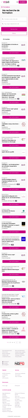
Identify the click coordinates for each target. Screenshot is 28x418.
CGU (3, 352)
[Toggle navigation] (1, 2)
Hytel (3, 376)
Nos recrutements (19, 350)
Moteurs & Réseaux (20, 393)
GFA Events (5, 378)
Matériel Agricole (6, 410)
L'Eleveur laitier (6, 404)
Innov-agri (4, 385)
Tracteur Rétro (18, 400)
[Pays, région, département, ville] (15, 24)
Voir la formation (14, 52)
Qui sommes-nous (7, 350)
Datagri (4, 394)
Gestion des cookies (20, 352)
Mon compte (18, 376)
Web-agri (17, 405)
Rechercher (14, 29)
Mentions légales (19, 353)
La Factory (5, 375)
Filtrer (14, 33)
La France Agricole (7, 405)
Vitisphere (17, 404)
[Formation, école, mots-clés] (15, 19)
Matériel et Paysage (7, 411)
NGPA (16, 394)
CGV (7, 352)
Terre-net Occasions (20, 397)
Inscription (23, 2)
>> (19, 342)
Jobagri (4, 407)
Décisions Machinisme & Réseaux (5, 398)
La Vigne (17, 402)
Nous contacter (6, 353)
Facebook (5, 361)
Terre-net (17, 396)
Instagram (5, 364)
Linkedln (5, 363)
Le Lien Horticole (6, 408)
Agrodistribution (6, 393)
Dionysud (17, 385)
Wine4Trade (18, 407)
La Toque (17, 399)
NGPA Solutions (6, 373)
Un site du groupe (19, 361)
